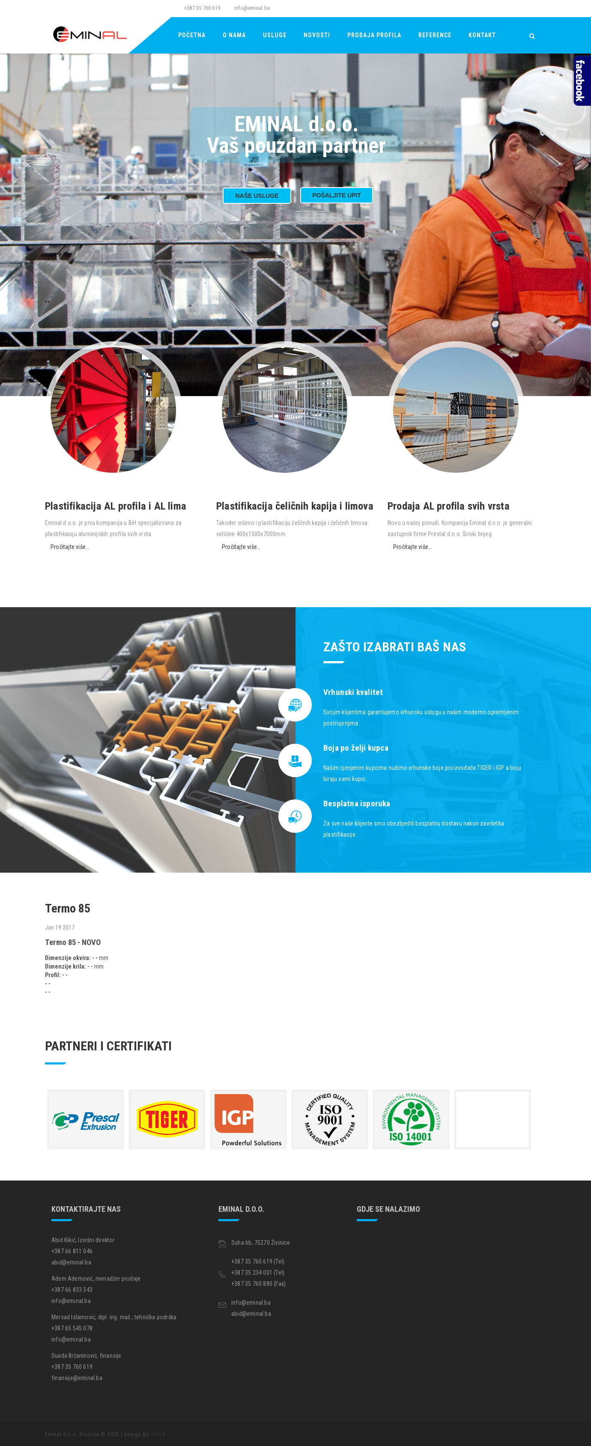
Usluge (275, 35)
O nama (234, 35)
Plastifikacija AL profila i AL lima (115, 506)
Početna (192, 35)
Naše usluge (256, 196)
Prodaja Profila (374, 35)
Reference (434, 35)
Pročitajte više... (70, 546)
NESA (158, 1434)
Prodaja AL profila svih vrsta (449, 506)
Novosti (317, 35)
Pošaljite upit (336, 195)
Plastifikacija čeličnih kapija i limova (294, 506)
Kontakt (482, 35)
